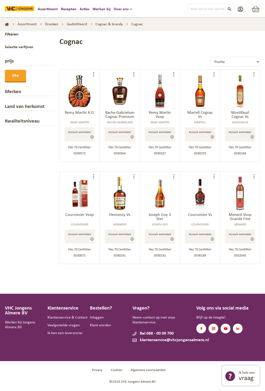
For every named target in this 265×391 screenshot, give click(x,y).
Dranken (51, 24)
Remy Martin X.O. (80, 113)
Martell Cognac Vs (200, 115)
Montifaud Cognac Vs (240, 115)
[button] (94, 74)
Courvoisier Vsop (79, 215)
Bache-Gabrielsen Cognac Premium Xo (119, 117)
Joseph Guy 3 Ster (160, 217)
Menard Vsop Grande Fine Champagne (240, 219)
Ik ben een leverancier (65, 333)
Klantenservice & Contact (67, 318)
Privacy (97, 370)
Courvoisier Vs (200, 215)
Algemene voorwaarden (148, 370)
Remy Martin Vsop (160, 115)
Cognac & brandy (109, 24)
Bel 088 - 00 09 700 (157, 333)
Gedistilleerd (77, 24)
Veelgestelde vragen (63, 325)
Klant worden (100, 325)
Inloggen (97, 318)
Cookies (116, 370)
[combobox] (211, 9)
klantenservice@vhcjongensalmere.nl (160, 340)
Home (6, 24)
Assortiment (27, 24)
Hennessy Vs (119, 215)
